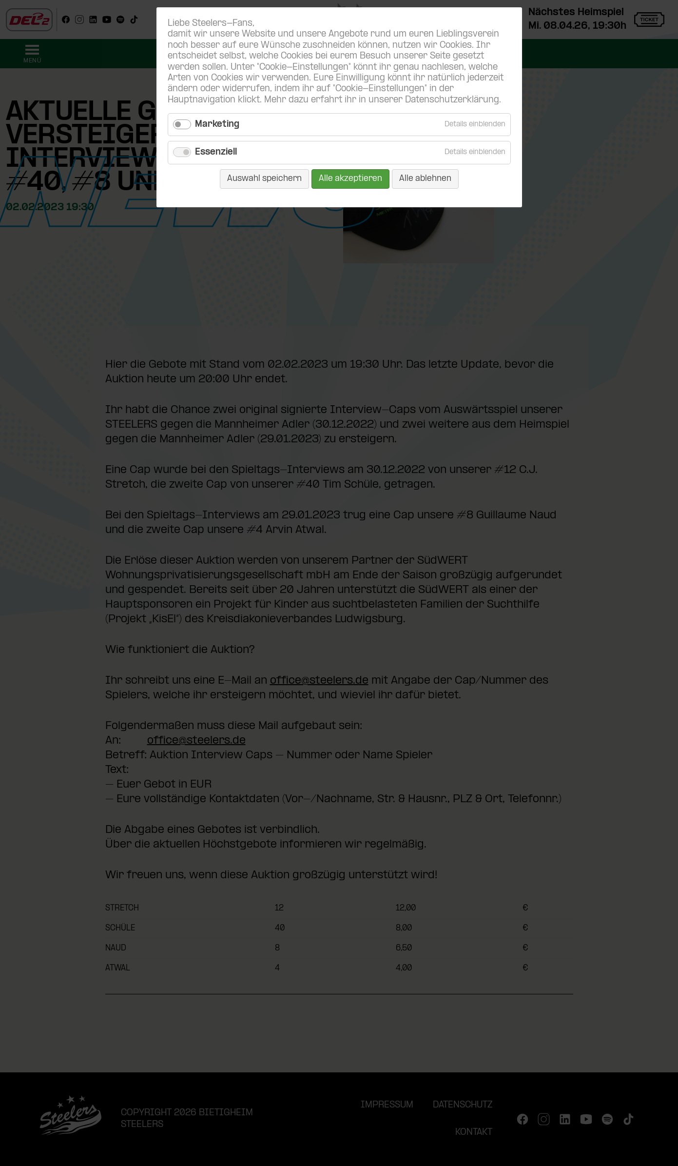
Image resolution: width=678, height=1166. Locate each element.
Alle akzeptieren (350, 178)
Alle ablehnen (425, 178)
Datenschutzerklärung (452, 100)
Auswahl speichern (264, 178)
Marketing (217, 124)
